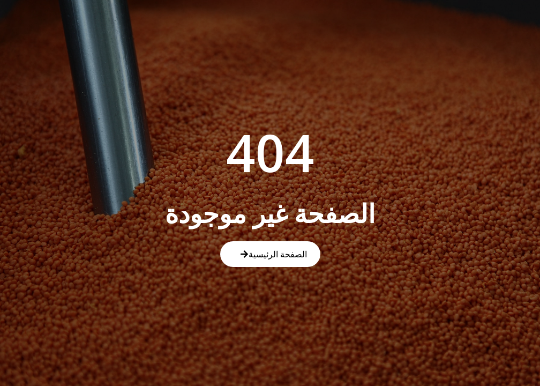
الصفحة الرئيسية (273, 254)
